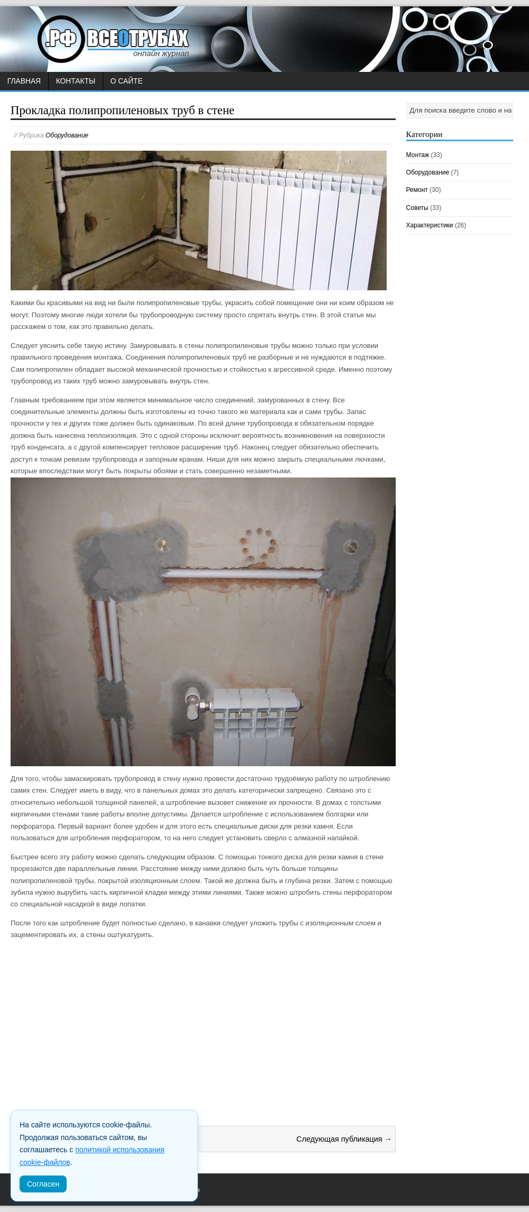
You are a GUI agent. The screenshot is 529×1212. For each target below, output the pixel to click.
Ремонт (417, 190)
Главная (24, 81)
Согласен (43, 1184)
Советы (417, 208)
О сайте (127, 81)
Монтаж (418, 155)
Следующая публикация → (344, 1139)
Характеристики (429, 225)
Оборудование (66, 135)
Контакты (75, 81)
